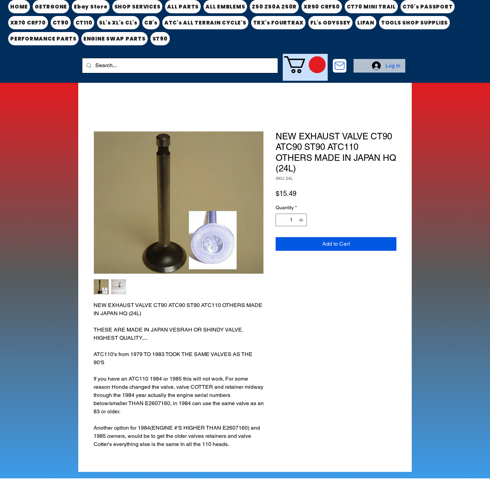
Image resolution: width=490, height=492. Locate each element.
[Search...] (179, 65)
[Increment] (301, 220)
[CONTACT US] (339, 66)
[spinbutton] (291, 220)
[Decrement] (281, 220)
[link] (305, 64)
